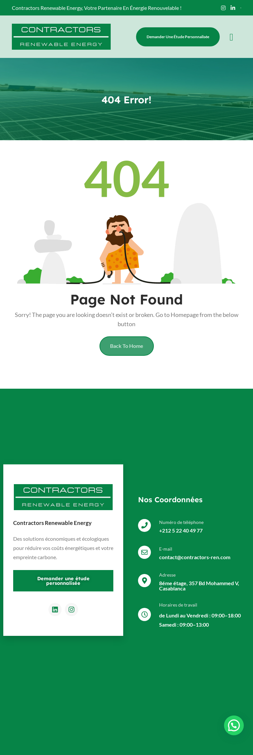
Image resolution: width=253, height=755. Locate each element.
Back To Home (126, 346)
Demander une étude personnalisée (178, 36)
